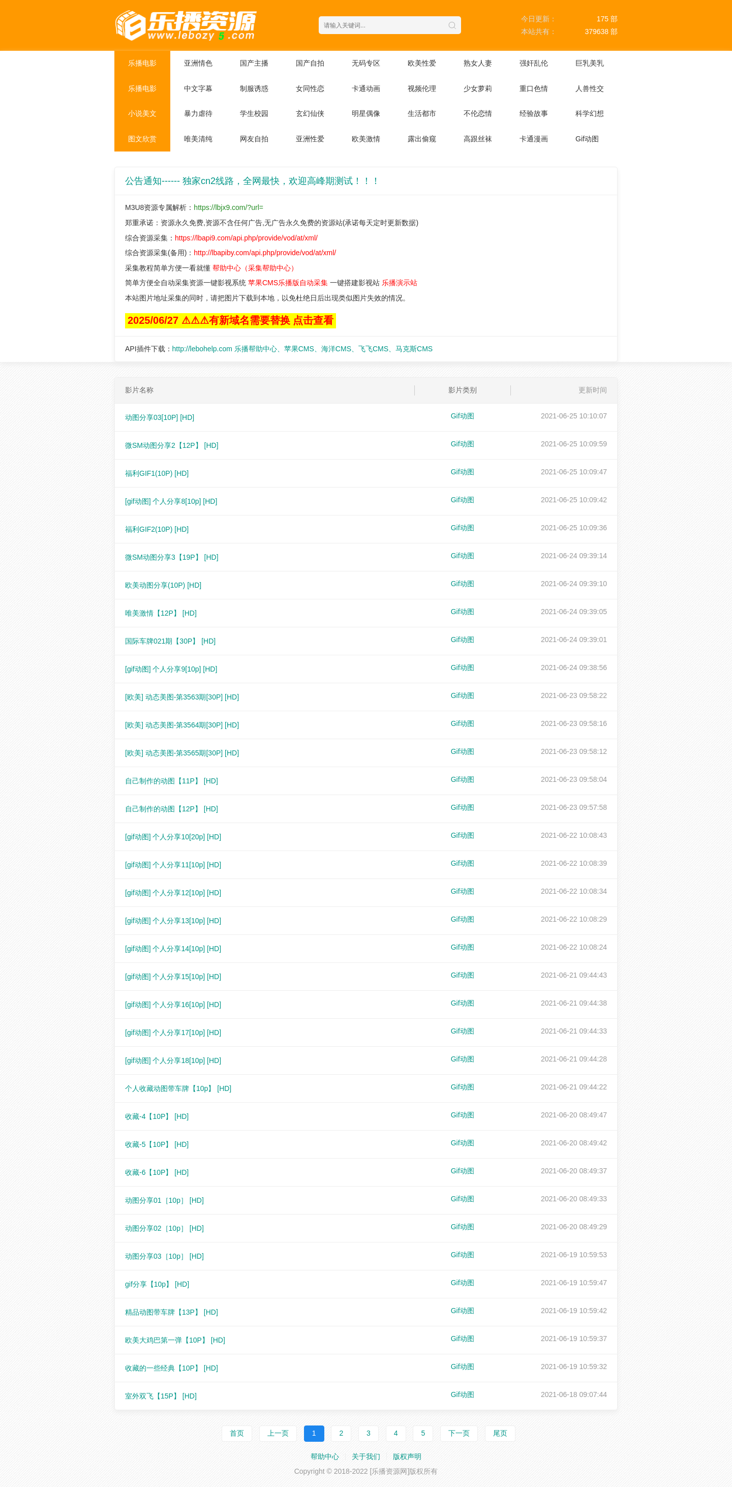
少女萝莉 (478, 88)
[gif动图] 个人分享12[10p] (173, 893)
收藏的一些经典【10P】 (171, 1368)
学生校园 (254, 113)
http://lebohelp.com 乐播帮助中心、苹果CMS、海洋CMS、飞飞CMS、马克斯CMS (302, 349)
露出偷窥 (422, 139)
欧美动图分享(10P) (163, 585)
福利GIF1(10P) (157, 473)
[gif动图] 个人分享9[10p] (171, 669)
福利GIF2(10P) (157, 529)
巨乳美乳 (589, 63)
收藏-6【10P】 (157, 1172)
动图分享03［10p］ (164, 1256)
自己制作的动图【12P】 (171, 809)
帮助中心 (325, 1456)
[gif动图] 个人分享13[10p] (173, 921)
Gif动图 (587, 139)
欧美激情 (366, 139)
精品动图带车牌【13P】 (171, 1312)
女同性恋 (310, 88)
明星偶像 (366, 113)
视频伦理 (422, 88)
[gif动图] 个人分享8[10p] (171, 501)
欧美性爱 (422, 63)
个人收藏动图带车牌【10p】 (178, 1088)
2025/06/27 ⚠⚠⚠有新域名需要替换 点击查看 (230, 320)
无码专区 (366, 63)
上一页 (278, 1433)
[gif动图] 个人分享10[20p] (173, 837)
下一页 (459, 1433)
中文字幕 (198, 88)
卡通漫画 (534, 139)
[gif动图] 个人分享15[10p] (173, 977)
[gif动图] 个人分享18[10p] (173, 1060)
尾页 (500, 1433)
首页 (237, 1433)
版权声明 (407, 1456)
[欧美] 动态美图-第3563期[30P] (182, 697)
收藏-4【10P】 (157, 1116)
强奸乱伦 (534, 63)
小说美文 (142, 113)
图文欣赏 (142, 139)
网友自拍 (254, 139)
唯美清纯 (198, 139)
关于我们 (366, 1456)
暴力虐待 (198, 113)
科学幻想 (589, 113)
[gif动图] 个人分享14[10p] (173, 949)
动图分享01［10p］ (164, 1200)
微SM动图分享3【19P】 (172, 557)
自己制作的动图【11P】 (171, 781)
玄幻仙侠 (310, 113)
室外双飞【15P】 (161, 1396)
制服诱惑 (254, 88)
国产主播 (254, 63)
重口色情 (534, 88)
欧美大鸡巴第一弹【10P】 (175, 1340)
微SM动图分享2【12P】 (172, 445)
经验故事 (534, 113)
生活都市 (422, 113)
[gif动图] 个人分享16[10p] (173, 1004)
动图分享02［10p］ (164, 1228)
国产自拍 (310, 63)
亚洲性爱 (310, 139)
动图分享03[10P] (159, 417)
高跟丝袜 (478, 139)
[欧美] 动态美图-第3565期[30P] (182, 753)
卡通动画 (366, 88)
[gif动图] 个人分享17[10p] (173, 1032)
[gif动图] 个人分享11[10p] (173, 865)
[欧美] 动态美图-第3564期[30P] (182, 725)
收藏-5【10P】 (157, 1144)
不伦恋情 (478, 113)
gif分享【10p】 (157, 1284)
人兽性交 (589, 88)
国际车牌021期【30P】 (170, 641)
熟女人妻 (478, 63)
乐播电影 (142, 63)
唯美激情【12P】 (161, 613)
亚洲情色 (198, 63)
